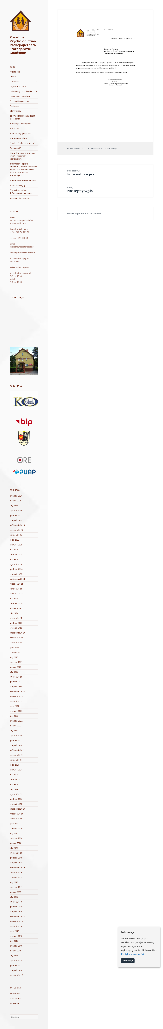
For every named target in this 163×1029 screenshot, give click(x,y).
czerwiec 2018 (16, 936)
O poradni (14, 81)
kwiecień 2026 (16, 495)
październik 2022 (17, 691)
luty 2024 (14, 613)
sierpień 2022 (16, 701)
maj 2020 (14, 833)
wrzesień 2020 (16, 813)
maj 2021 (14, 774)
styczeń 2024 (16, 618)
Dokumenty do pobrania (21, 91)
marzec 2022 (15, 725)
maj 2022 (14, 716)
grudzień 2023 (16, 623)
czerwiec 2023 (16, 652)
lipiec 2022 (14, 706)
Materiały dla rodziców (20, 198)
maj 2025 (14, 549)
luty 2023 (14, 672)
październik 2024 (17, 579)
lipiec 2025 (14, 539)
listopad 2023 (16, 628)
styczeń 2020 (16, 853)
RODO (12, 67)
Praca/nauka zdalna (18, 138)
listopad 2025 (16, 520)
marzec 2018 (15, 950)
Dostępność (15, 148)
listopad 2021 (16, 745)
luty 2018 (14, 955)
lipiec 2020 (14, 823)
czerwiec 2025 (16, 544)
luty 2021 (14, 789)
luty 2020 (14, 848)
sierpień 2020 (16, 818)
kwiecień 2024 (16, 603)
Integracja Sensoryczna (20, 123)
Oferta (13, 76)
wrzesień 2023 (16, 637)
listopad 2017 (16, 970)
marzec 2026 (15, 500)
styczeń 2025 (16, 564)
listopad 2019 (16, 862)
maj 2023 (14, 657)
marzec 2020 (15, 843)
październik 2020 (17, 808)
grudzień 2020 (16, 799)
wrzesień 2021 (16, 755)
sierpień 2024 (16, 588)
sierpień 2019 (16, 872)
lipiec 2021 (14, 764)
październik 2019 (17, 867)
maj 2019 (14, 882)
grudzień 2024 (16, 569)
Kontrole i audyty (17, 185)
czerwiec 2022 (16, 711)
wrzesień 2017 (16, 975)
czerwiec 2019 (16, 877)
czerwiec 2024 (16, 593)
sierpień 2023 (16, 642)
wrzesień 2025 (16, 530)
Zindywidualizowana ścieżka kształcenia (22, 117)
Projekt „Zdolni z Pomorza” (22, 143)
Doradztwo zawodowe (20, 96)
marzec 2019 (15, 892)
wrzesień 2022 (16, 696)
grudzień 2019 (16, 857)
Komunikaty (15, 998)
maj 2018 (14, 941)
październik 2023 (17, 632)
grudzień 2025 (16, 515)
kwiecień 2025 (16, 554)
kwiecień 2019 (16, 887)
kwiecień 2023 (16, 662)
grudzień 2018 (16, 906)
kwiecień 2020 (16, 838)
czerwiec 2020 (16, 828)
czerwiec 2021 (16, 769)
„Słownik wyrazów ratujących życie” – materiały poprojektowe (23, 156)
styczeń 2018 (16, 960)
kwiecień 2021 (16, 779)
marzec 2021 (15, 784)
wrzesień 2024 (16, 583)
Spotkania (14, 1003)
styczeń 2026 (16, 510)
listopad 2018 (16, 911)
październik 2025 (17, 525)
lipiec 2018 (14, 931)
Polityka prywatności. (132, 954)
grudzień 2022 (16, 681)
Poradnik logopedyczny (20, 133)
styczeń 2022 (16, 735)
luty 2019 (14, 897)
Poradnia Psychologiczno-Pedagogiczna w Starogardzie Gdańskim (23, 45)
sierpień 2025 (16, 535)
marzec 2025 (15, 559)
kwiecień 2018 (16, 945)
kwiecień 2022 (16, 720)
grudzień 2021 (16, 740)
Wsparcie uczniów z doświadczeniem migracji (21, 191)
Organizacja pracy (18, 86)
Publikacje (14, 106)
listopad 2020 (16, 804)
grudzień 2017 (16, 965)
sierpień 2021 (16, 760)
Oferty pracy (15, 111)
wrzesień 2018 (16, 921)
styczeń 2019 (16, 901)
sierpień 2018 (16, 926)
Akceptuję (127, 960)
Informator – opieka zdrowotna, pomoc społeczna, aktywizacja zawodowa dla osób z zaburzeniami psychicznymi (23, 169)
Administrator (96, 148)
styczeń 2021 (16, 794)
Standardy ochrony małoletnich (24, 180)
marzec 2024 (15, 608)
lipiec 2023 (14, 647)
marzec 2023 (15, 667)
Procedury (14, 128)
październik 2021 (17, 750)
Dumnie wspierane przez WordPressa (84, 213)
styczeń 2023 (16, 676)
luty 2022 (14, 730)
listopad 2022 (16, 686)
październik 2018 (17, 916)
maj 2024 (14, 598)
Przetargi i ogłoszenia (19, 101)
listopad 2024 (16, 574)
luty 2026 (14, 505)
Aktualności (15, 71)
